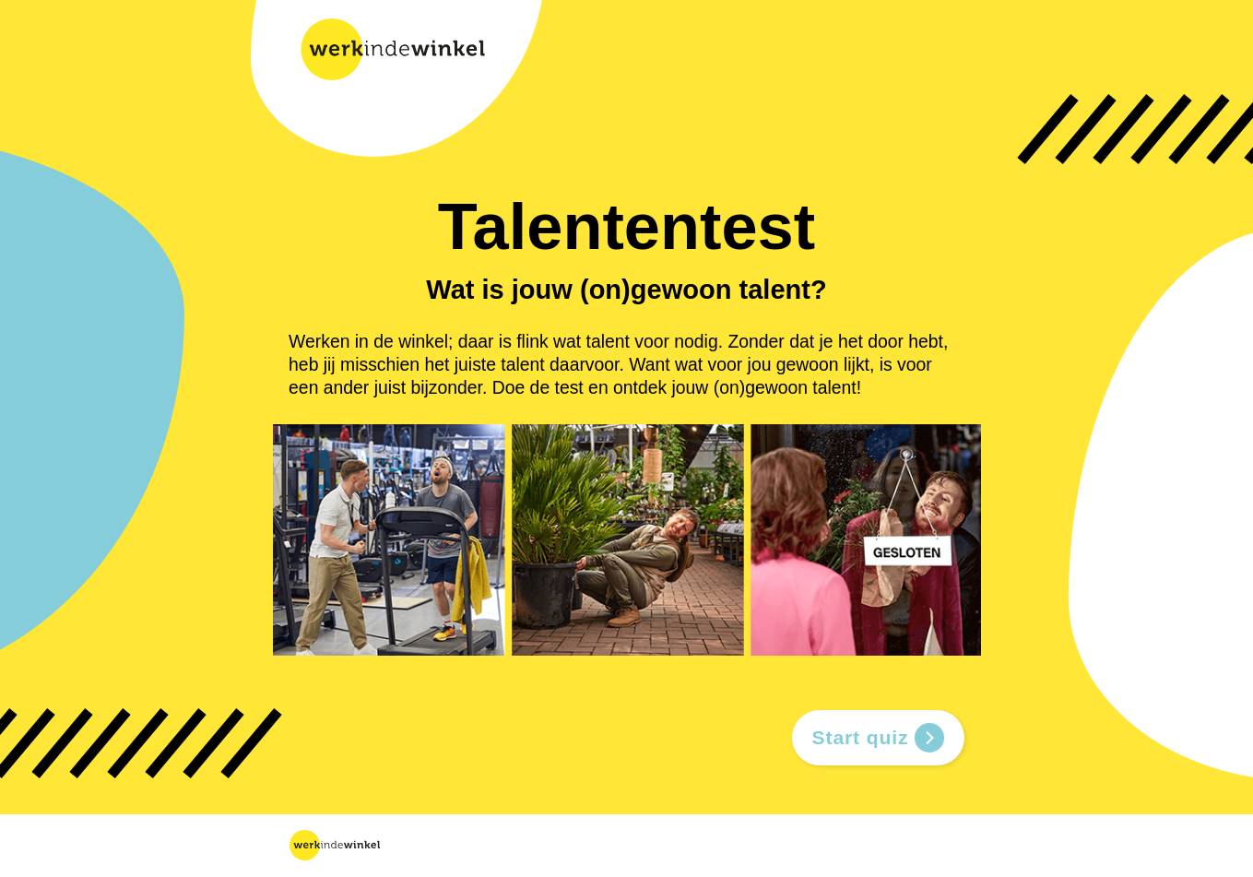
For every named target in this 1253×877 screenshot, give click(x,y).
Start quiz (878, 738)
